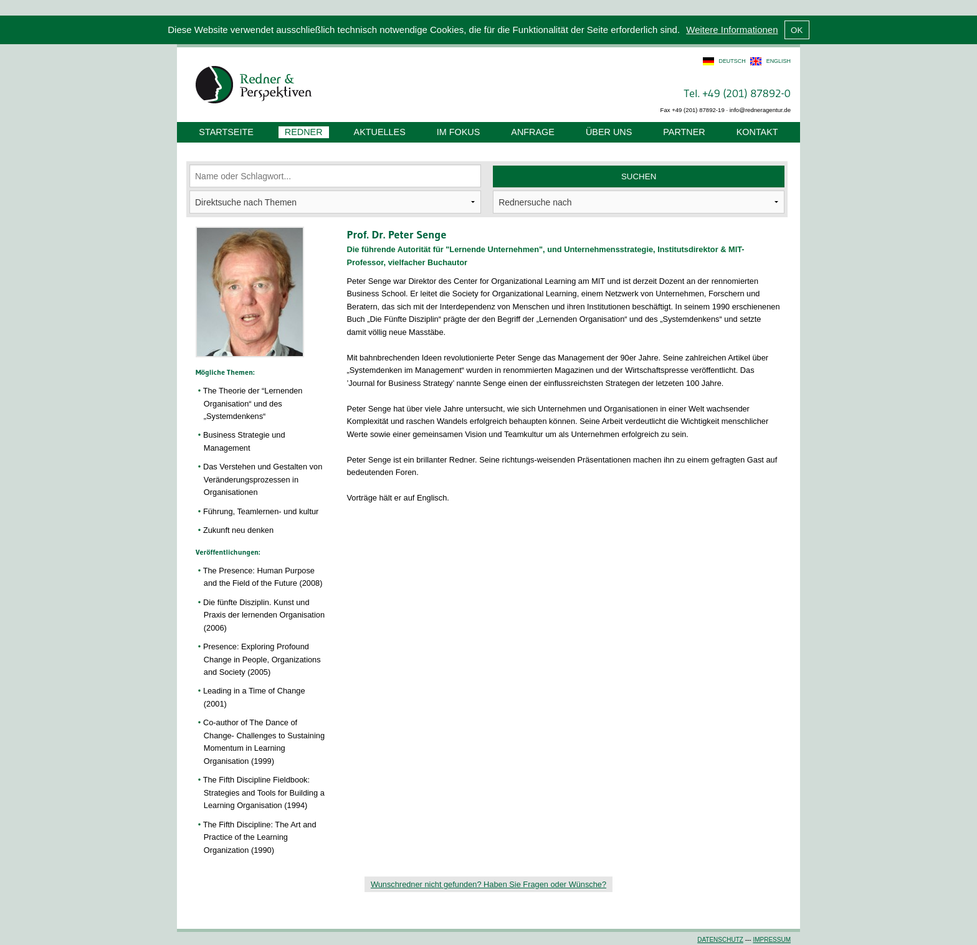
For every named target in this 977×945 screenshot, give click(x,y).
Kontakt (757, 132)
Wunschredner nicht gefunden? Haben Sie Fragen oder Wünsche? (488, 884)
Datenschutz (720, 939)
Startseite (226, 132)
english (778, 61)
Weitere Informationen (732, 29)
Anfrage (533, 132)
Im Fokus (458, 132)
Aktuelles (380, 132)
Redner (304, 132)
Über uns (609, 132)
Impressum (772, 939)
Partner (684, 132)
